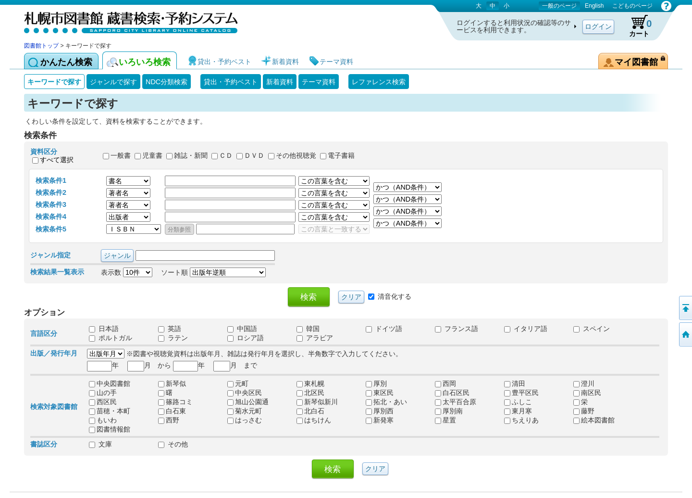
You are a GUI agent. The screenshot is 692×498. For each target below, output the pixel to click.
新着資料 (279, 82)
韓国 (308, 328)
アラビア (315, 338)
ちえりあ (521, 420)
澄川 (583, 383)
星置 (445, 420)
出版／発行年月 (53, 353)
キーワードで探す (54, 82)
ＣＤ (226, 156)
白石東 (172, 411)
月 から (149, 365)
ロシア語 (245, 338)
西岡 (445, 383)
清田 (514, 383)
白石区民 (452, 392)
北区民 (310, 392)
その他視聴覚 (296, 156)
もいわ (103, 420)
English (594, 5)
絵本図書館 (594, 420)
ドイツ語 (384, 328)
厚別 (376, 383)
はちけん (314, 420)
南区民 (587, 392)
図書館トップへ (685, 334)
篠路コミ (175, 402)
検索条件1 (51, 180)
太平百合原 (455, 402)
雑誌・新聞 (191, 156)
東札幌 (310, 383)
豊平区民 (521, 392)
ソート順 (213, 272)
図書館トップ (41, 45)
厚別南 (449, 411)
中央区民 (244, 392)
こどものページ (632, 5)
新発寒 (380, 420)
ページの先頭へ (685, 308)
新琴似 (172, 383)
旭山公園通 (248, 402)
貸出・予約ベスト (231, 82)
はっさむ (244, 420)
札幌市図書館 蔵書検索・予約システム (125, 20)
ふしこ (518, 402)
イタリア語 (525, 328)
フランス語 (456, 328)
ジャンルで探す (113, 82)
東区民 (380, 392)
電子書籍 (341, 156)
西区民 (103, 402)
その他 (173, 444)
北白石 (310, 411)
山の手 (103, 392)
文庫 (100, 444)
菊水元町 (244, 411)
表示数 (126, 272)
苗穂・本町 (109, 411)
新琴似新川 (317, 402)
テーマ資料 (318, 82)
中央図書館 (109, 383)
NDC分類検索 (166, 82)
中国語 (242, 328)
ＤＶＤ (254, 156)
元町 (237, 383)
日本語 (104, 328)
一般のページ (559, 5)
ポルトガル (110, 338)
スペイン (591, 328)
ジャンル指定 (50, 255)
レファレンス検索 (379, 82)
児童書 (152, 156)
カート (636, 26)
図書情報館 (109, 429)
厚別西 (380, 411)
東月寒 (518, 411)
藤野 (583, 411)
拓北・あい (386, 402)
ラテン (173, 338)
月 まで (235, 365)
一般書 (121, 156)
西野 (168, 420)
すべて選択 (57, 160)
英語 (169, 328)
